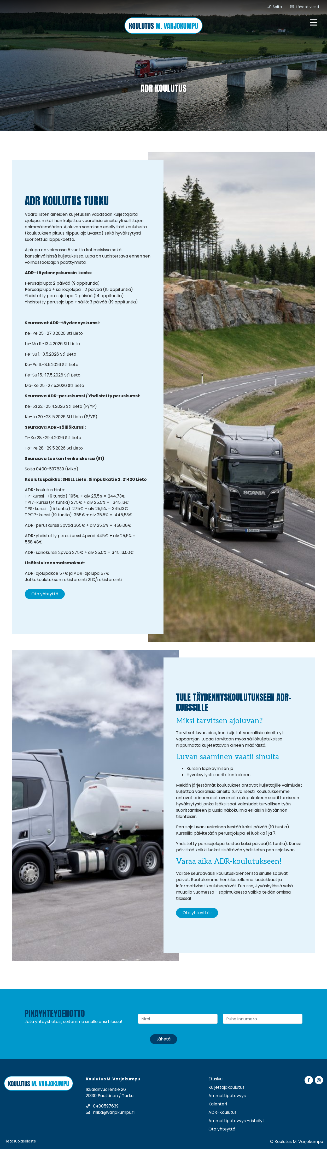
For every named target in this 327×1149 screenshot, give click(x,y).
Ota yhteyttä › (197, 913)
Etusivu (215, 1079)
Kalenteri (217, 1104)
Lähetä (163, 1039)
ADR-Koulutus (222, 1112)
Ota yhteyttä (44, 594)
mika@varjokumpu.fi (110, 1112)
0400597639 (102, 1106)
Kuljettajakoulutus (226, 1087)
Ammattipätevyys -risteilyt (236, 1121)
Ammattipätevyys (227, 1096)
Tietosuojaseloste (20, 1141)
